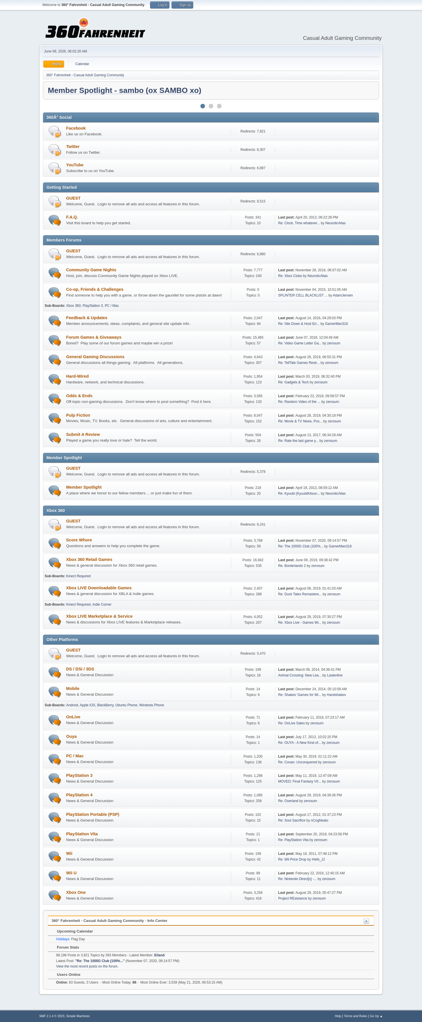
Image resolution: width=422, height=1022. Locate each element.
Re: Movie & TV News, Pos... (300, 421)
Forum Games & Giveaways (93, 337)
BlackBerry (105, 705)
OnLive (73, 717)
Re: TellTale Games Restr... (299, 363)
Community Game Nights (91, 270)
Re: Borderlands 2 (292, 566)
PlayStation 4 (79, 795)
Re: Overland (288, 801)
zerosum (333, 343)
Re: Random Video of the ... (299, 402)
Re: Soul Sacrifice (291, 820)
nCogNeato (319, 820)
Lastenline (335, 675)
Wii (69, 853)
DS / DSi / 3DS (80, 669)
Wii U (71, 873)
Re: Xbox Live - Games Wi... (299, 623)
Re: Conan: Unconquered (297, 762)
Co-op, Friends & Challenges (94, 289)
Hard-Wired (77, 376)
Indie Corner (101, 604)
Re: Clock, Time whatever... (299, 223)
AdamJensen (343, 295)
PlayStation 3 (93, 306)
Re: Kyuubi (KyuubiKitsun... (299, 494)
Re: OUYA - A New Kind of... (299, 743)
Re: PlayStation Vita (293, 840)
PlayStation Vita (82, 834)
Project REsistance (292, 898)
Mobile (72, 688)
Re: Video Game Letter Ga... (300, 343)
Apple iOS (87, 705)
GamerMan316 (336, 324)
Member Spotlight (84, 487)
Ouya (71, 736)
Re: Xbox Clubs (290, 276)
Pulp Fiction (78, 415)
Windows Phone (151, 705)
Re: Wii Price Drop (292, 859)
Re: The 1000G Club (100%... (300, 546)
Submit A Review (83, 434)
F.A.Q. (72, 217)
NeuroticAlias (336, 223)
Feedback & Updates (86, 317)
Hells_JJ (318, 859)
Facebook (76, 128)
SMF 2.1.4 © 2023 (51, 1016)
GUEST (73, 198)
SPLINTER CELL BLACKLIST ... (303, 295)
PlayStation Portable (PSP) (92, 814)
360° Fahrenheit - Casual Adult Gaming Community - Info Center (109, 920)
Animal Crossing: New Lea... (299, 675)
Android (72, 705)
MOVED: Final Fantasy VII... (299, 781)
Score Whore (79, 540)
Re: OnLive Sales (291, 723)
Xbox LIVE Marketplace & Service (99, 616)
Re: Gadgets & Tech (293, 382)
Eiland (159, 955)
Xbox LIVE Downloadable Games (99, 588)
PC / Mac (112, 306)
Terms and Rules (355, 1016)
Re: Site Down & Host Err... (299, 324)
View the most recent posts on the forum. (87, 966)
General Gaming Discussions (95, 356)
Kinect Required (78, 576)
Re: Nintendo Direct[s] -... (297, 879)
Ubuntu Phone (126, 705)
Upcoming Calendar (72, 931)
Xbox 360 (73, 306)
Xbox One (76, 892)
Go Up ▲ (376, 1016)
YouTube (75, 165)
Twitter (73, 146)
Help (338, 1016)
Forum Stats (65, 947)
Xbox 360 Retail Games (89, 559)
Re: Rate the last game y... (298, 441)
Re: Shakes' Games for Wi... (299, 695)
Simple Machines (78, 1016)
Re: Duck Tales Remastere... (300, 594)
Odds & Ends (79, 395)
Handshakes (336, 695)
